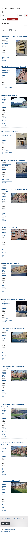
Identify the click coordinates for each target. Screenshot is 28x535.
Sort (3, 30)
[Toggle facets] (25, 24)
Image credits (3, 520)
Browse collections (17, 518)
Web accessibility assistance (6, 531)
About (5, 518)
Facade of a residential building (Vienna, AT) (14, 67)
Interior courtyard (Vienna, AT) (11, 481)
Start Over (4, 19)
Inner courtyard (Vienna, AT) (10, 95)
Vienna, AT (4, 46)
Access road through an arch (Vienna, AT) (13, 160)
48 (7, 30)
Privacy (14, 529)
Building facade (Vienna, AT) (10, 227)
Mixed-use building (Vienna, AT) (11, 263)
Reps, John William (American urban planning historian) (7, 59)
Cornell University (7, 2)
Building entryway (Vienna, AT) (10, 132)
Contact (22, 518)
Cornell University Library (8, 529)
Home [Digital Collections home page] (2, 518)
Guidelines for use (10, 518)
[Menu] (4, 12)
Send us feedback (6, 523)
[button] (12, 19)
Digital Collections (10, 8)
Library (4, 5)
